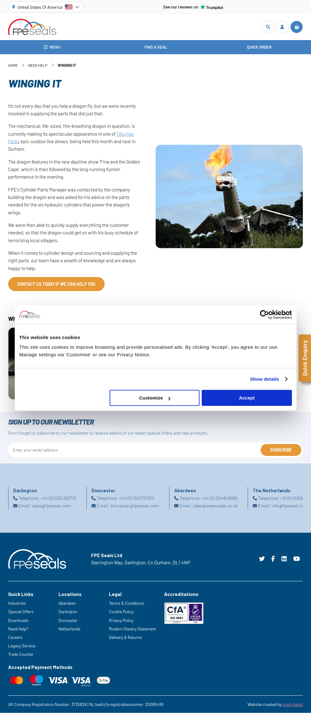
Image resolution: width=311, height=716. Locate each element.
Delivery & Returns (125, 640)
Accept (247, 397)
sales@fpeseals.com (51, 508)
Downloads (18, 623)
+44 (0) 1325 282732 (58, 501)
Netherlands (69, 632)
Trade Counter (21, 657)
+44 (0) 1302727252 (136, 501)
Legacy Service (21, 648)
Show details (264, 379)
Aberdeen (67, 606)
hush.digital (292, 707)
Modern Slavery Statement (132, 632)
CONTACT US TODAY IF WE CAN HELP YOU (56, 287)
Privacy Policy (121, 623)
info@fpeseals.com (290, 508)
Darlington (68, 615)
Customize (154, 397)
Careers (15, 640)
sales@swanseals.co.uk (215, 508)
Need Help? (18, 632)
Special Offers (21, 615)
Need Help (37, 68)
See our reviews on (193, 7)
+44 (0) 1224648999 (219, 501)
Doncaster (68, 623)
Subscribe (281, 453)
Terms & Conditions (126, 606)
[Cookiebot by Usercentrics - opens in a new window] (264, 314)
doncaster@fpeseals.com (134, 508)
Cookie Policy (121, 615)
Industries (17, 606)
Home (13, 68)
